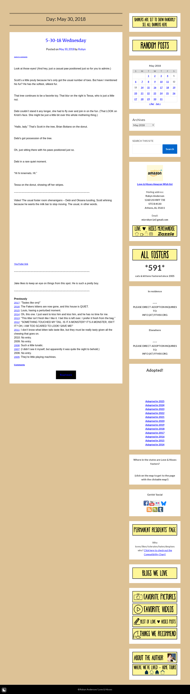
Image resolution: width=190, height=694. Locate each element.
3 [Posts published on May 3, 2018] (161, 76)
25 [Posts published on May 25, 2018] (167, 93)
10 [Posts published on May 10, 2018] (161, 81)
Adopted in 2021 (154, 416)
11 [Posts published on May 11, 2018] (167, 81)
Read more (66, 375)
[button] (4, 690)
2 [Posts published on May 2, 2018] (155, 76)
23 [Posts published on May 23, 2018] (155, 93)
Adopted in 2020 (154, 421)
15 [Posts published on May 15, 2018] (148, 87)
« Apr (151, 104)
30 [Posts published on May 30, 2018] (155, 99)
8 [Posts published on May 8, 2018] (148, 81)
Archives (138, 120)
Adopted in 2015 (154, 440)
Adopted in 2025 (154, 401)
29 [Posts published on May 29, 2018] (148, 99)
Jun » (158, 104)
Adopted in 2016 (154, 436)
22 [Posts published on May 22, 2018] (148, 93)
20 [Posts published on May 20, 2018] (135, 93)
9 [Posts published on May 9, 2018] (155, 81)
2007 (17, 349)
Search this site (142, 140)
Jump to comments (20, 57)
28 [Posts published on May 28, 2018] (142, 99)
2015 (17, 310)
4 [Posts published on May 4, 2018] (167, 76)
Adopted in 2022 (154, 413)
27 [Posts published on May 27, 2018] (135, 99)
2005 (17, 357)
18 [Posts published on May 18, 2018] (167, 87)
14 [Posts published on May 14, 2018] (142, 87)
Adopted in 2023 (154, 409)
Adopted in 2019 (154, 424)
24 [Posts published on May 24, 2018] (161, 93)
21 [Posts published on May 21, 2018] (142, 93)
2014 (17, 314)
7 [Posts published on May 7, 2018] (142, 81)
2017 (17, 302)
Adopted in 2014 (154, 444)
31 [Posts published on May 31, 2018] (161, 99)
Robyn (83, 49)
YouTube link (21, 264)
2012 (17, 322)
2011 (17, 329)
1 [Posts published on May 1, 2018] (148, 76)
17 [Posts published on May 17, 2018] (161, 87)
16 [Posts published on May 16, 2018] (155, 87)
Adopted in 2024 (154, 405)
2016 (17, 306)
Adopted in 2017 (154, 432)
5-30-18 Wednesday (66, 40)
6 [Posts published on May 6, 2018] (135, 81)
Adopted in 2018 (154, 428)
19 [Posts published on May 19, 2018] (174, 87)
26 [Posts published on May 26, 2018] (174, 93)
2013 (17, 318)
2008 (17, 345)
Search (170, 148)
